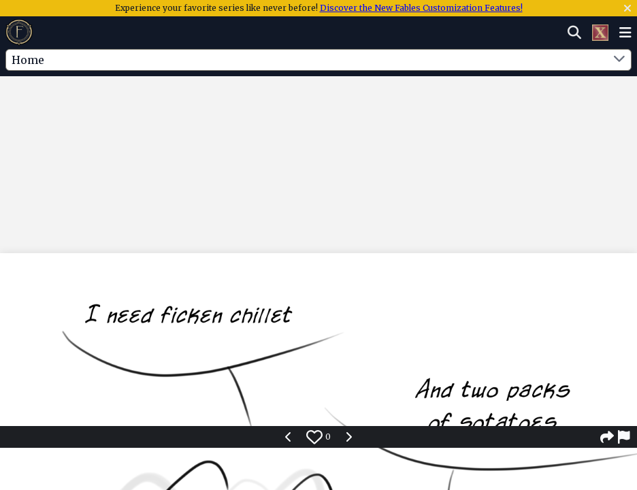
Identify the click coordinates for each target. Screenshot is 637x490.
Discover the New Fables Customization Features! (421, 8)
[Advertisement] (318, 117)
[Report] (625, 437)
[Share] (607, 437)
